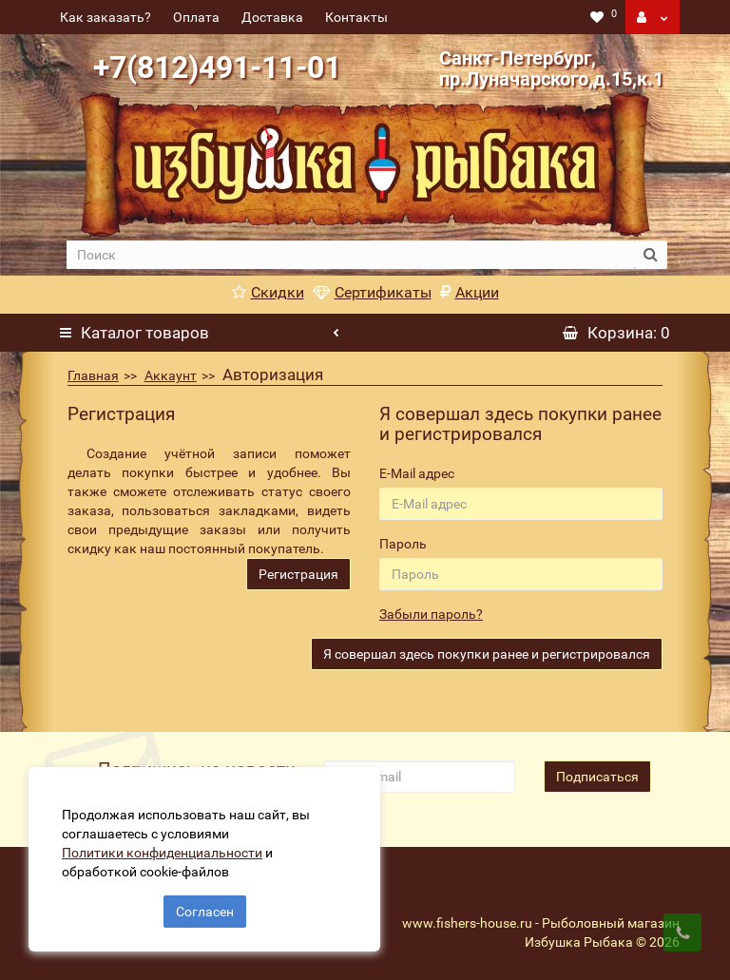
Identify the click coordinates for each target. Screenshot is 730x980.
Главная (93, 375)
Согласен (205, 911)
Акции (469, 292)
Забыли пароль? (431, 614)
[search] (350, 254)
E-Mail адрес (416, 473)
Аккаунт (170, 375)
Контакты (356, 17)
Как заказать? (105, 17)
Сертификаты (372, 292)
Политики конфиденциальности (162, 852)
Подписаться (597, 776)
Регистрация (298, 574)
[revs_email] (419, 776)
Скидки (268, 292)
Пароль (403, 543)
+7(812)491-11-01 (217, 67)
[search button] (650, 254)
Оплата (196, 17)
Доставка (272, 17)
